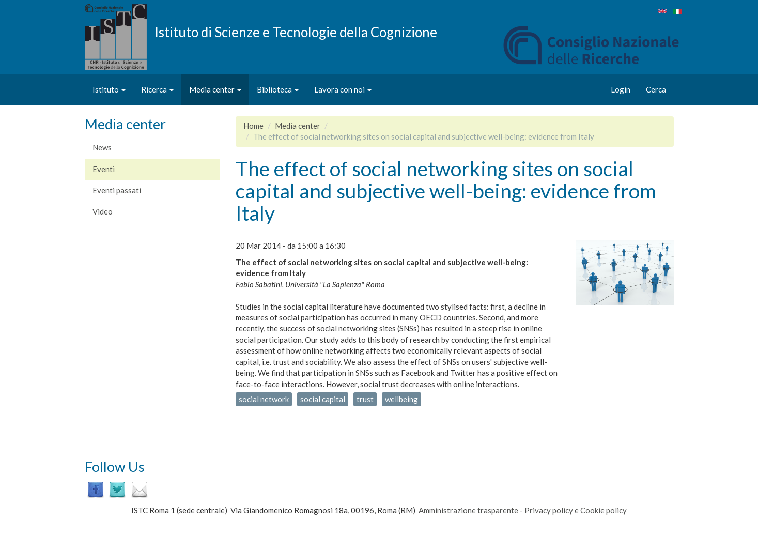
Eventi (103, 169)
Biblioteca (278, 89)
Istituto (109, 89)
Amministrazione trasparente (468, 510)
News (102, 147)
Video (102, 211)
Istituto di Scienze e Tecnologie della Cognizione (295, 31)
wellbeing (401, 399)
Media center (215, 89)
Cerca (656, 89)
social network (264, 399)
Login (620, 89)
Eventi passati (116, 190)
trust (365, 399)
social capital (322, 399)
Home (253, 125)
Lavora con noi (343, 89)
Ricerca (157, 89)
